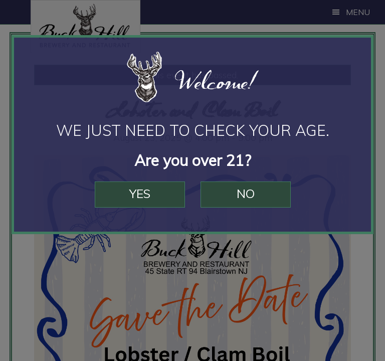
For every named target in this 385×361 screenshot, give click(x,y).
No (246, 193)
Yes (139, 193)
